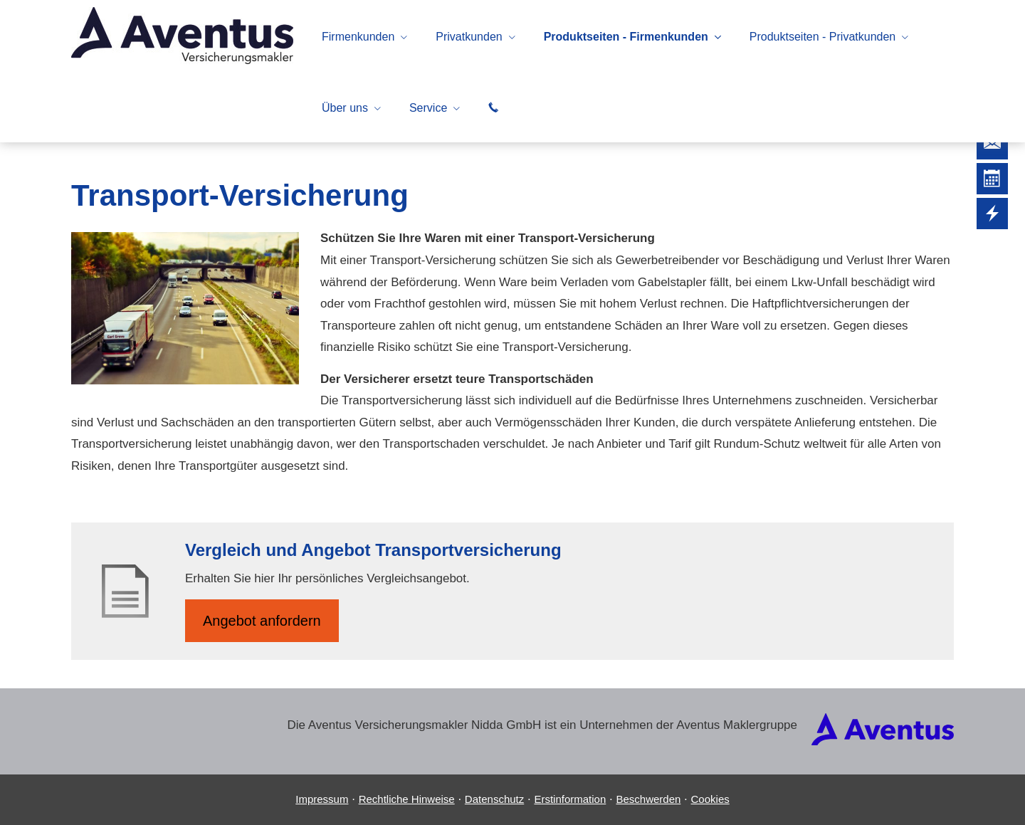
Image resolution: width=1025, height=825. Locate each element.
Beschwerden (648, 799)
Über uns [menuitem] (345, 108)
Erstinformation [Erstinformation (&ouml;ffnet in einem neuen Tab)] (570, 799)
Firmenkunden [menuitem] (358, 37)
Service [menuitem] (428, 108)
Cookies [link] (710, 799)
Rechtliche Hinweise (407, 799)
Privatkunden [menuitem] (469, 37)
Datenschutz (494, 799)
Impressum (321, 799)
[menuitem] (493, 107)
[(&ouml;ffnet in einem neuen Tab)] (882, 741)
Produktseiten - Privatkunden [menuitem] (822, 37)
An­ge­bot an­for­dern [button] (262, 621)
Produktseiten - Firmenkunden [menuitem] (626, 37)
